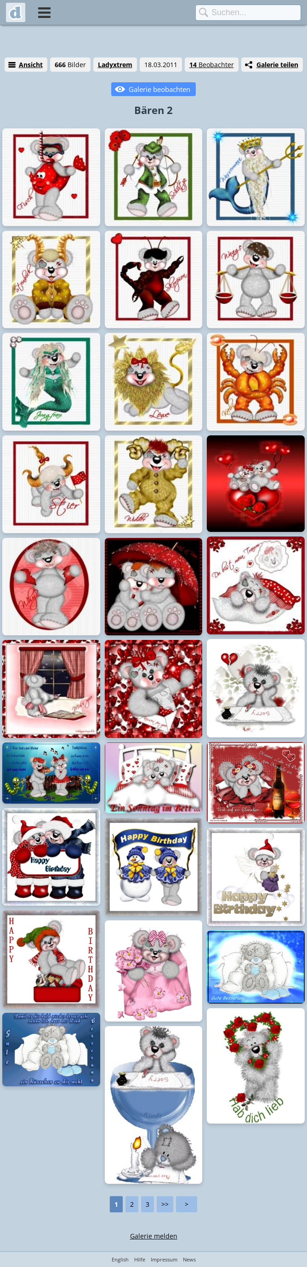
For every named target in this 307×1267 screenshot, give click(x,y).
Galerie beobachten (159, 89)
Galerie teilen (277, 64)
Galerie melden (153, 1236)
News (189, 1259)
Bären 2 (153, 110)
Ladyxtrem (115, 64)
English (120, 1259)
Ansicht (31, 64)
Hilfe (139, 1259)
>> (165, 1204)
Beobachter (211, 64)
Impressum (164, 1259)
